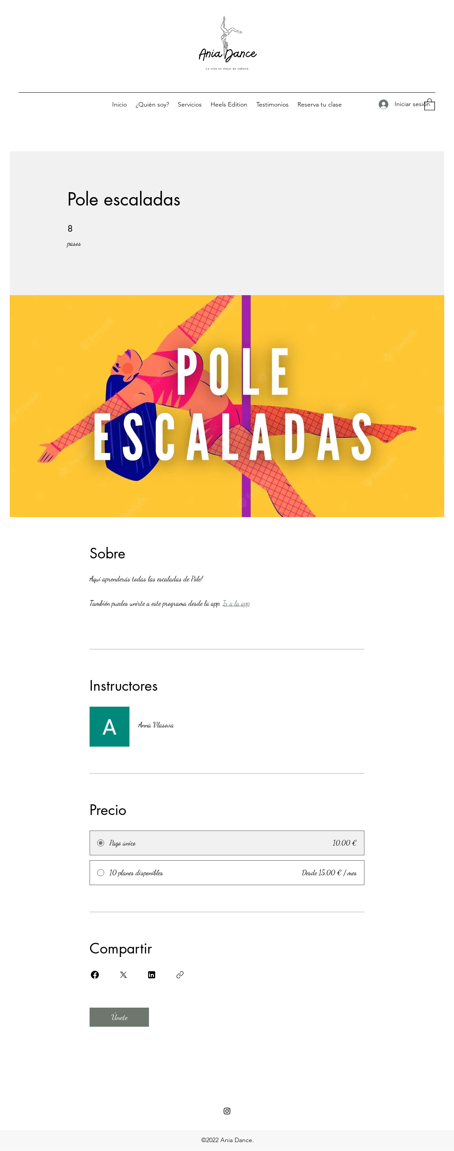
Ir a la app (236, 603)
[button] (429, 104)
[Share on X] (123, 974)
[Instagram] (227, 1111)
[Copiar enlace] (180, 974)
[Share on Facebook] (95, 974)
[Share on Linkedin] (151, 974)
